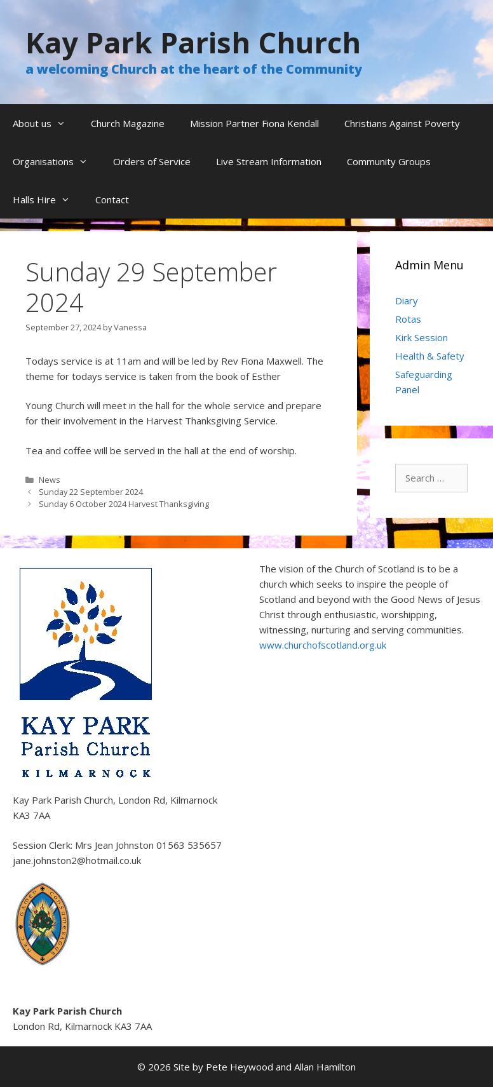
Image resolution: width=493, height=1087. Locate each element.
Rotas (408, 319)
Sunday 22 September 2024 (91, 491)
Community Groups (389, 161)
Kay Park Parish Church (193, 42)
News (49, 479)
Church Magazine (128, 123)
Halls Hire (48, 199)
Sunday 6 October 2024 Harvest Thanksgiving (124, 504)
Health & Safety (429, 355)
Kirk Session (421, 337)
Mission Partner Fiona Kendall (254, 123)
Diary (406, 300)
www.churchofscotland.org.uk (322, 644)
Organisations (56, 161)
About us (45, 123)
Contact (112, 199)
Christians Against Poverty (402, 123)
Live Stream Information (268, 161)
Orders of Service (152, 161)
